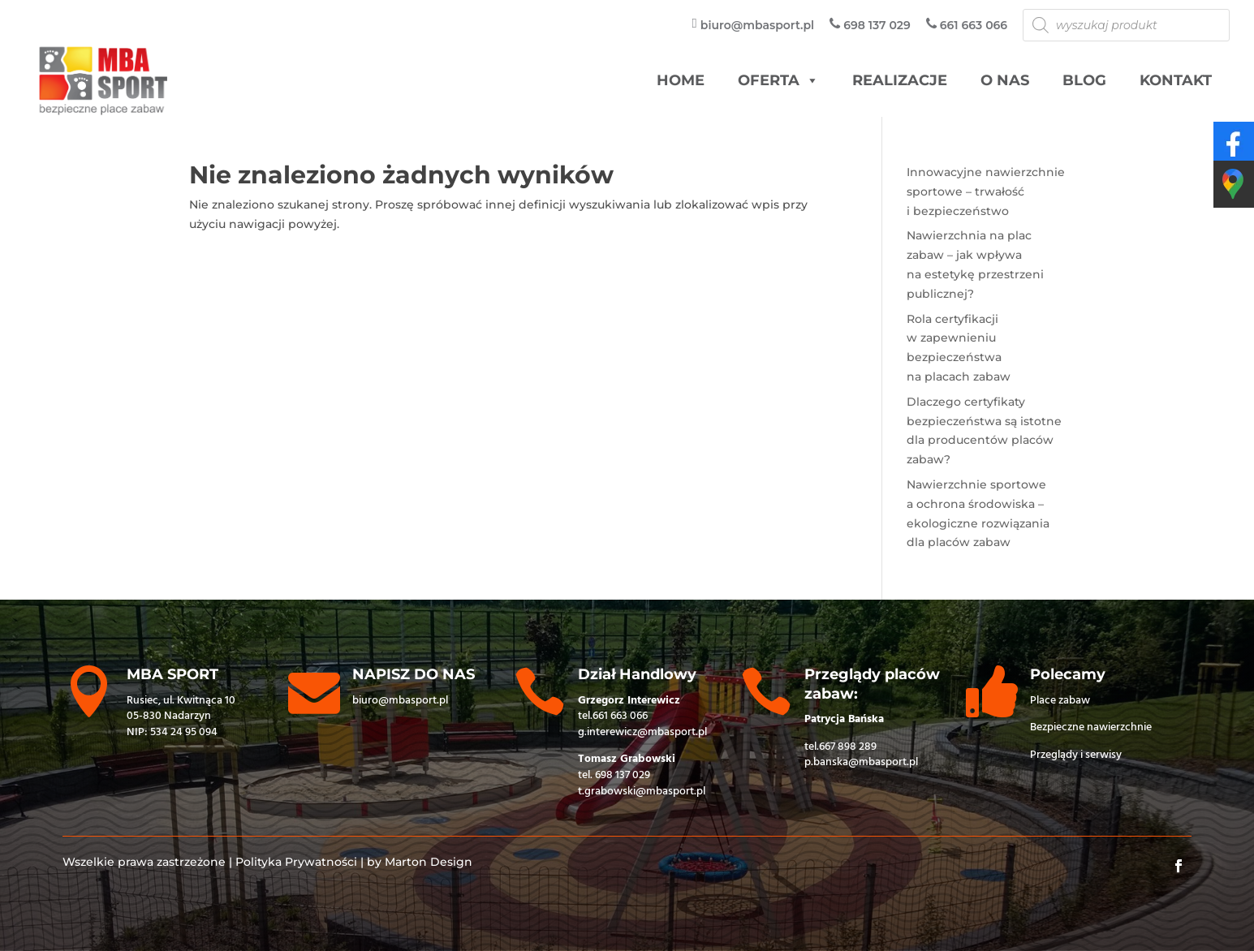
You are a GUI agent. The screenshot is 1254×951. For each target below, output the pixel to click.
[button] (811, 80)
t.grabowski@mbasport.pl (641, 791)
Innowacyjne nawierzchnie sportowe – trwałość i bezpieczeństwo (986, 191)
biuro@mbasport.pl (400, 700)
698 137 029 (622, 775)
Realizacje (899, 80)
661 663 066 (620, 716)
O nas (1004, 80)
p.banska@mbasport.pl (861, 762)
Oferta (778, 80)
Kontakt (1176, 80)
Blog (1084, 80)
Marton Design (428, 861)
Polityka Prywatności (296, 861)
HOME (681, 80)
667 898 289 (848, 747)
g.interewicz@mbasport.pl (642, 732)
